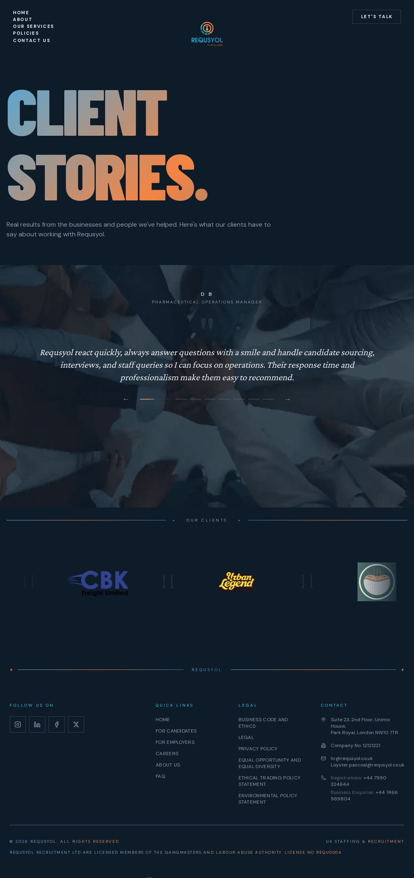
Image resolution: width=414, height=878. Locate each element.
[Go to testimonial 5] (224, 399)
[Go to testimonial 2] (181, 399)
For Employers (175, 742)
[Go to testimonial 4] (210, 399)
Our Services (33, 26)
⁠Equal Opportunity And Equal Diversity (270, 763)
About (22, 19)
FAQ (160, 776)
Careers (167, 753)
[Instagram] (18, 724)
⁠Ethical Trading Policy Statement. (270, 781)
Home (21, 12)
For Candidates (176, 731)
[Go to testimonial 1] (156, 399)
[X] (76, 724)
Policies (26, 33)
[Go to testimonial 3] (195, 399)
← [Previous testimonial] (126, 399)
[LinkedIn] (37, 724)
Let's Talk (377, 16)
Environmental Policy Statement (268, 798)
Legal (246, 737)
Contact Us (32, 40)
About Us (168, 765)
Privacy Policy (258, 748)
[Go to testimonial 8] (268, 399)
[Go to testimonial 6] (239, 399)
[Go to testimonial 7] (254, 399)
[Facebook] (57, 724)
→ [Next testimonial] (288, 399)
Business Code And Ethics (263, 722)
